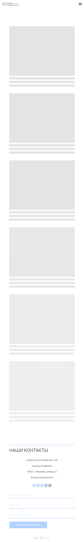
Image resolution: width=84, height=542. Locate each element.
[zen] (42, 485)
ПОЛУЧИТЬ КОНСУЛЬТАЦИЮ (28, 525)
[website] (46, 485)
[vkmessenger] (34, 485)
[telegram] (38, 485)
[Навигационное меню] (80, 4)
